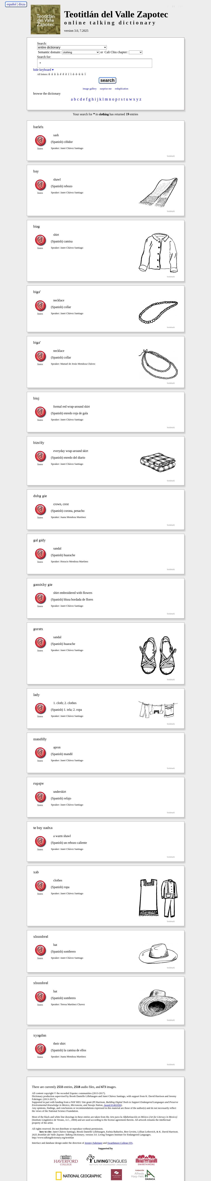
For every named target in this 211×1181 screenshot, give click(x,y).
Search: (42, 43)
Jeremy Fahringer (93, 1143)
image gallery (90, 88)
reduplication (121, 88)
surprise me (106, 88)
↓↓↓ (180, 6)
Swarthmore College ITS (120, 1143)
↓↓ (173, 6)
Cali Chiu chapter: (116, 52)
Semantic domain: (49, 52)
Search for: (44, 57)
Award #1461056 (112, 1105)
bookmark (171, 156)
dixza (22, 4)
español (11, 4)
